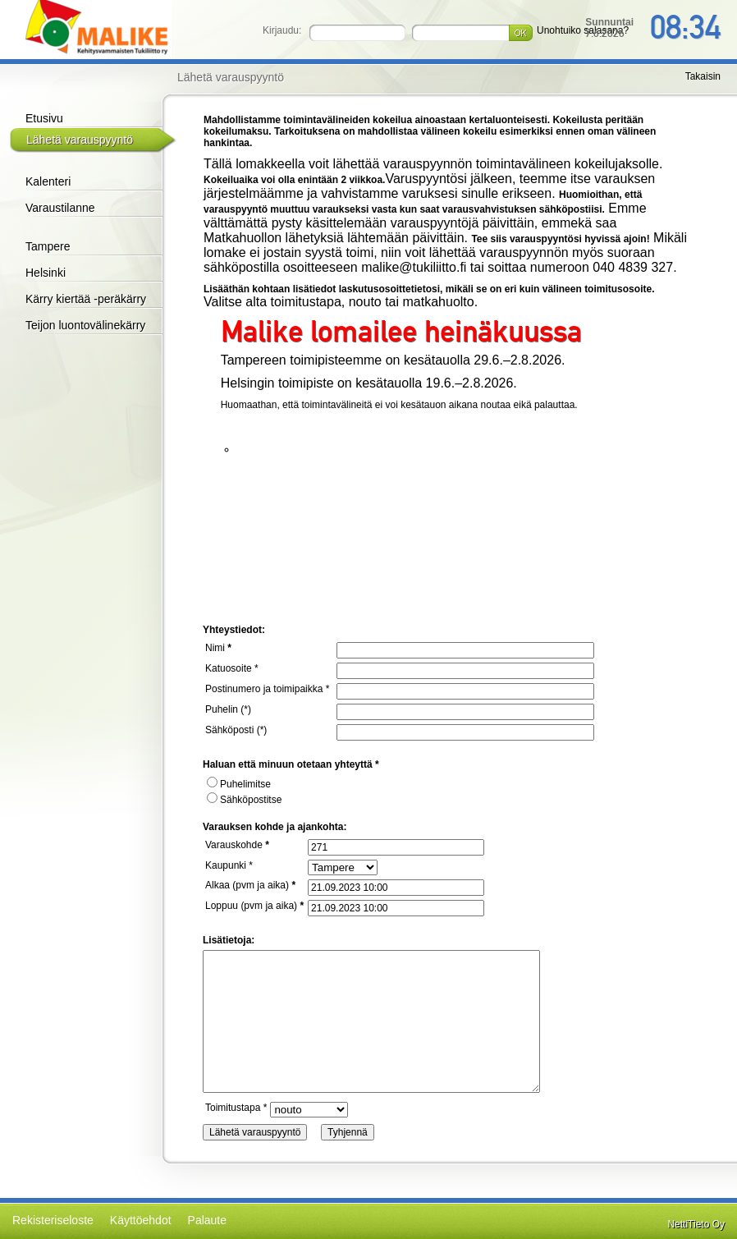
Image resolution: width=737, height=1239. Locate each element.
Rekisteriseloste (53, 1220)
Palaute (207, 1220)
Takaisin (703, 76)
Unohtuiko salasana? (583, 30)
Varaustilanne (60, 207)
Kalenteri (48, 181)
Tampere (47, 246)
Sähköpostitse (244, 799)
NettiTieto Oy (696, 1224)
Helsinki (45, 272)
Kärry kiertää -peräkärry (85, 298)
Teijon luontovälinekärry (85, 325)
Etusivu (44, 118)
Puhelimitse (239, 784)
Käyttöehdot (141, 1220)
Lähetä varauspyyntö (79, 139)
